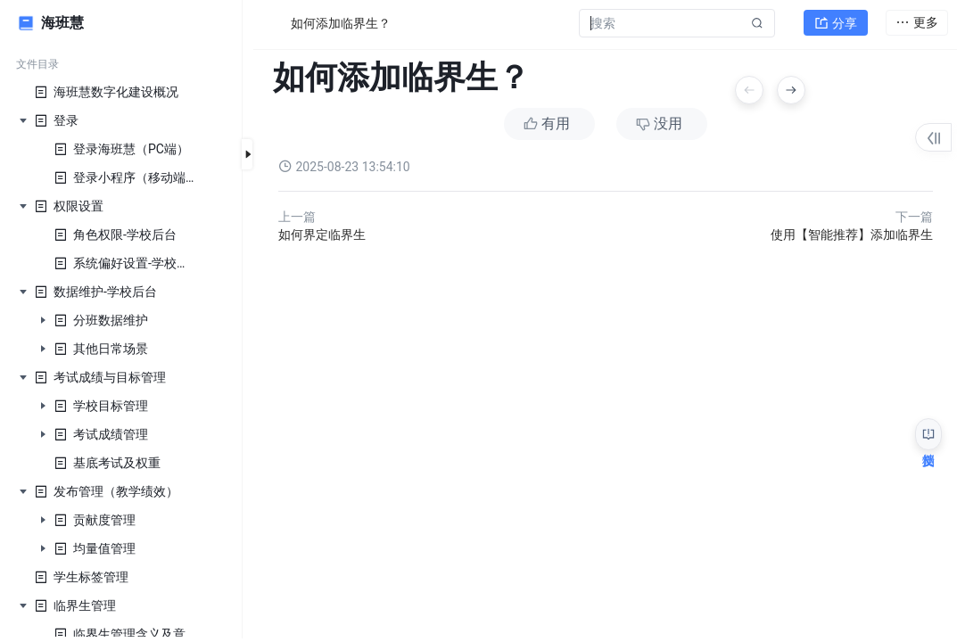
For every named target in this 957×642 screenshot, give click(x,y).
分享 (835, 23)
